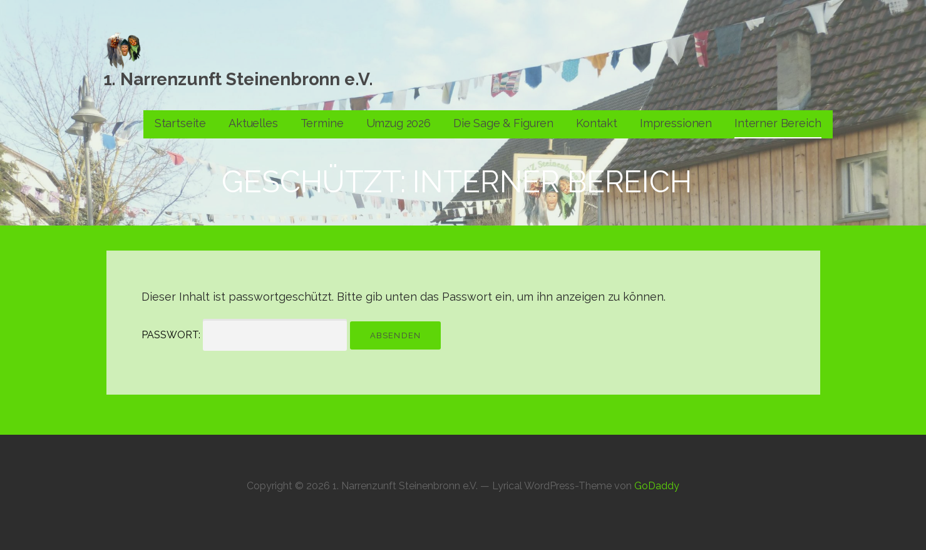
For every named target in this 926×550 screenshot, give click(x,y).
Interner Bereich (777, 123)
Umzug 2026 (398, 123)
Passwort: (244, 335)
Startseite (180, 123)
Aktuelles (253, 123)
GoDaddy (656, 486)
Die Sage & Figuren (503, 123)
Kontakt (596, 123)
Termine (322, 123)
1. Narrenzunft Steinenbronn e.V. (238, 79)
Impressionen (676, 123)
